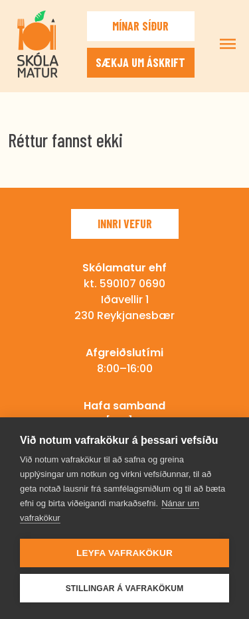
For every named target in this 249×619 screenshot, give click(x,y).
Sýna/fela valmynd (228, 43)
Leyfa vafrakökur (124, 553)
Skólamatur (38, 44)
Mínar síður (140, 26)
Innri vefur (125, 223)
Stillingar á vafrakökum (125, 588)
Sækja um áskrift (140, 62)
